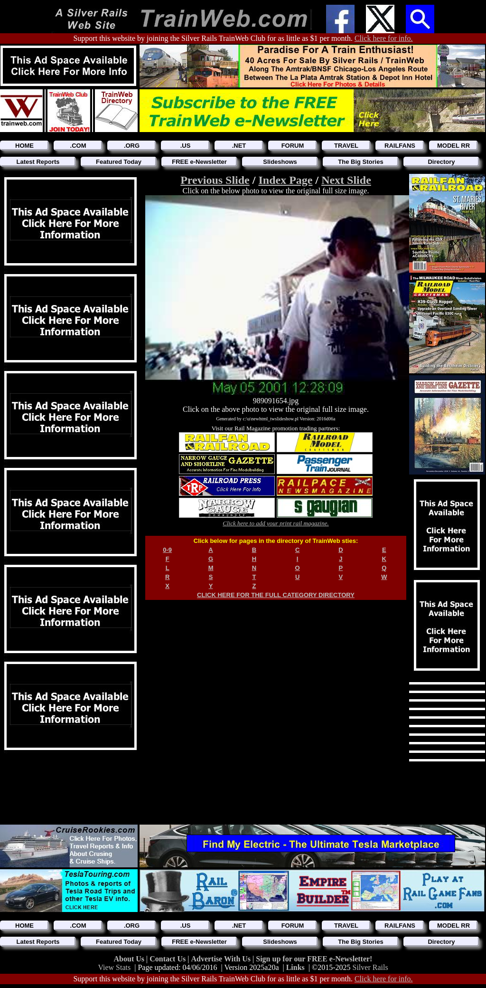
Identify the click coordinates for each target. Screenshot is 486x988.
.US (185, 145)
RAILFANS (399, 145)
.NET (239, 145)
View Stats (114, 967)
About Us (130, 959)
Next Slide (346, 180)
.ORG (132, 145)
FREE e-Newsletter (199, 161)
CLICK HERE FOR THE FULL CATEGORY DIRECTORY (276, 594)
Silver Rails (370, 967)
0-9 (167, 549)
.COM (78, 145)
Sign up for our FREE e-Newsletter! (314, 959)
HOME (24, 145)
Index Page (285, 180)
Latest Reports (37, 161)
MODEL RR (453, 145)
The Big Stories (360, 161)
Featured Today (118, 161)
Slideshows (280, 161)
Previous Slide (215, 180)
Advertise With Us (221, 959)
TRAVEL (346, 145)
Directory (441, 161)
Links (295, 967)
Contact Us (168, 959)
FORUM (292, 145)
